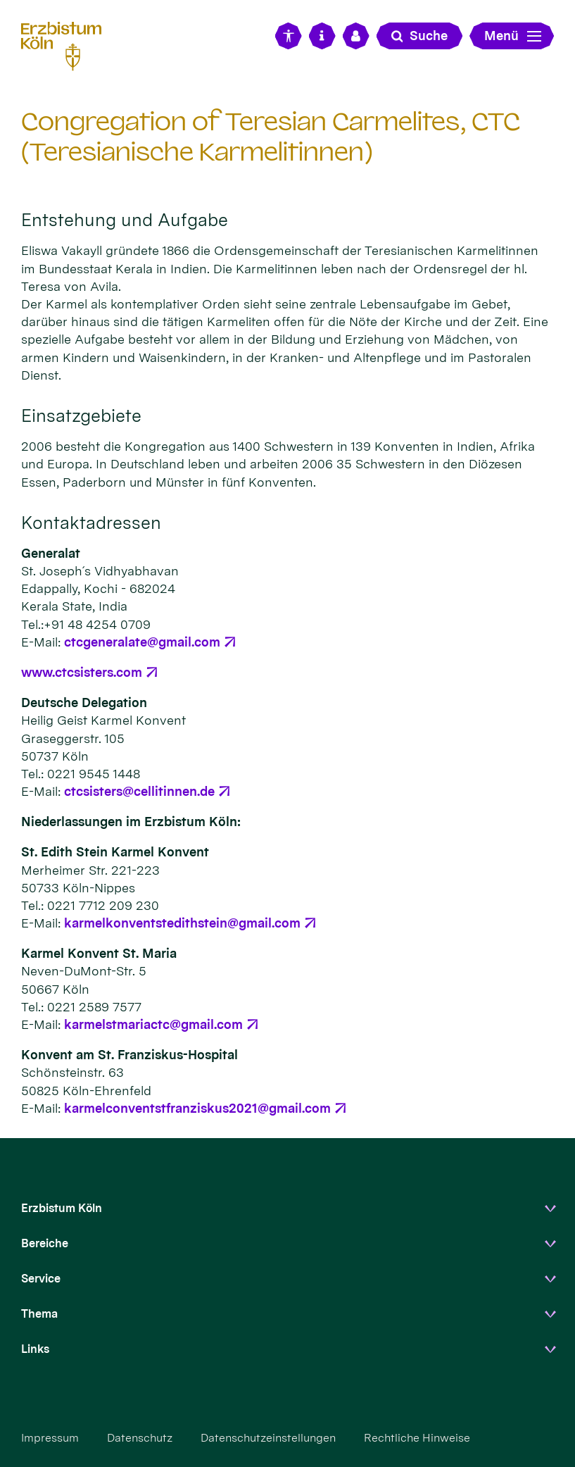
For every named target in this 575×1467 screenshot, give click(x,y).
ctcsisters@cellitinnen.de (139, 791)
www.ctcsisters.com (81, 672)
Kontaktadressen (91, 522)
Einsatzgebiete (81, 415)
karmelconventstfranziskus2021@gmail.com (197, 1108)
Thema (39, 1314)
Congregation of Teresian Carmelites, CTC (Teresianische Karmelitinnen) (270, 136)
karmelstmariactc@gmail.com (153, 1024)
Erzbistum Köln (61, 1208)
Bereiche (44, 1243)
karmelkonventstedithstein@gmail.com (182, 923)
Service (41, 1278)
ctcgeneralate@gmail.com (142, 642)
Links (35, 1349)
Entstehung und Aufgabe (124, 219)
